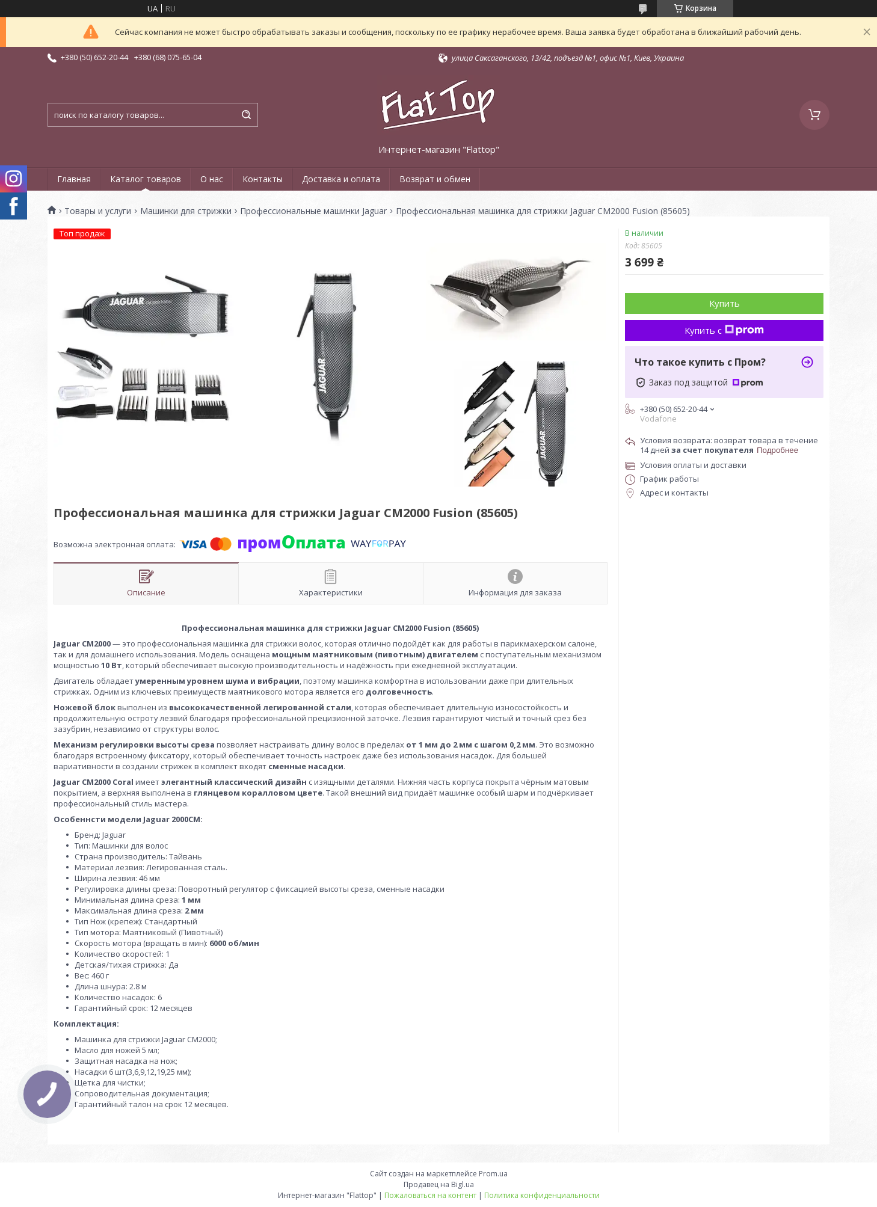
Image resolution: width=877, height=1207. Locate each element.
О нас (211, 179)
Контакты (262, 179)
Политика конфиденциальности (542, 1195)
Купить (724, 303)
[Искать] (246, 115)
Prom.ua (493, 1174)
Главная (74, 179)
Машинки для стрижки (186, 211)
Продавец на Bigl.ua (439, 1184)
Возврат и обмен (434, 179)
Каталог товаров (145, 179)
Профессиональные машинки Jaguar (313, 211)
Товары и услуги (97, 211)
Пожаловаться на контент (430, 1195)
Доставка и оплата (341, 179)
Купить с (724, 330)
